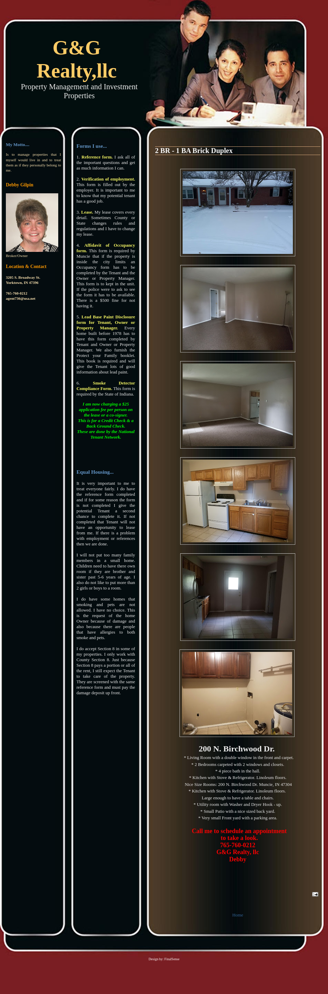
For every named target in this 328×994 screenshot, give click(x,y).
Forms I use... (91, 146)
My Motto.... (17, 144)
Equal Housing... (95, 472)
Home (237, 915)
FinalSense (172, 959)
